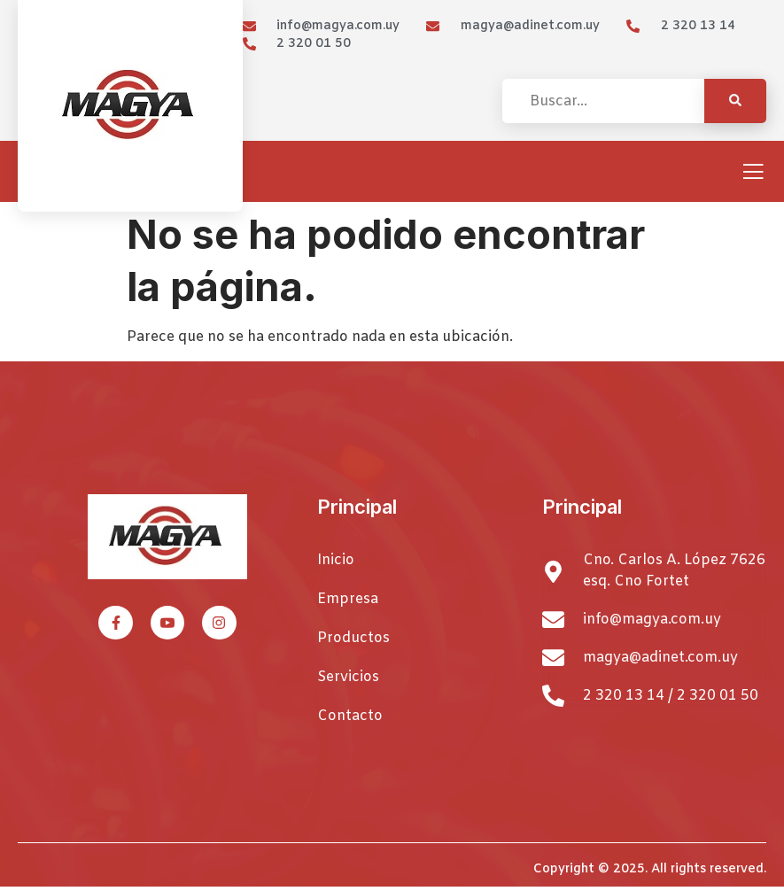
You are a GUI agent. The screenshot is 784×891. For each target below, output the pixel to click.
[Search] (735, 101)
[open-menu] (753, 173)
